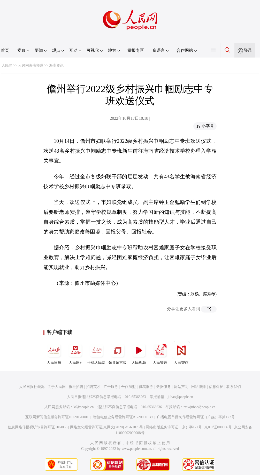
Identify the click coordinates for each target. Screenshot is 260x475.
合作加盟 (128, 387)
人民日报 (54, 353)
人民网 (7, 65)
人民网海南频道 (30, 65)
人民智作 (181, 353)
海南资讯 (56, 65)
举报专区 (135, 50)
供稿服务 (146, 387)
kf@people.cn (83, 407)
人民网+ (75, 353)
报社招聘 (76, 387)
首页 (5, 50)
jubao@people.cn (180, 397)
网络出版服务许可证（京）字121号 (174, 427)
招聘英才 (93, 387)
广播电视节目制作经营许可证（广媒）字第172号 (196, 417)
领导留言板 (118, 353)
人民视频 (139, 353)
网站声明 (181, 387)
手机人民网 (96, 353)
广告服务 (111, 387)
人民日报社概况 (31, 387)
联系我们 (233, 387)
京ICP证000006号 (218, 427)
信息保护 (216, 387)
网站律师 (198, 387)
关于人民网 (57, 387)
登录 (248, 50)
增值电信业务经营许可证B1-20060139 (123, 417)
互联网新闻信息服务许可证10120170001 (57, 417)
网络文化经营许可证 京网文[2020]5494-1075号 (106, 427)
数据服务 (163, 387)
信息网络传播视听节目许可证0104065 (37, 427)
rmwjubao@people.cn (199, 407)
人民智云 (160, 353)
